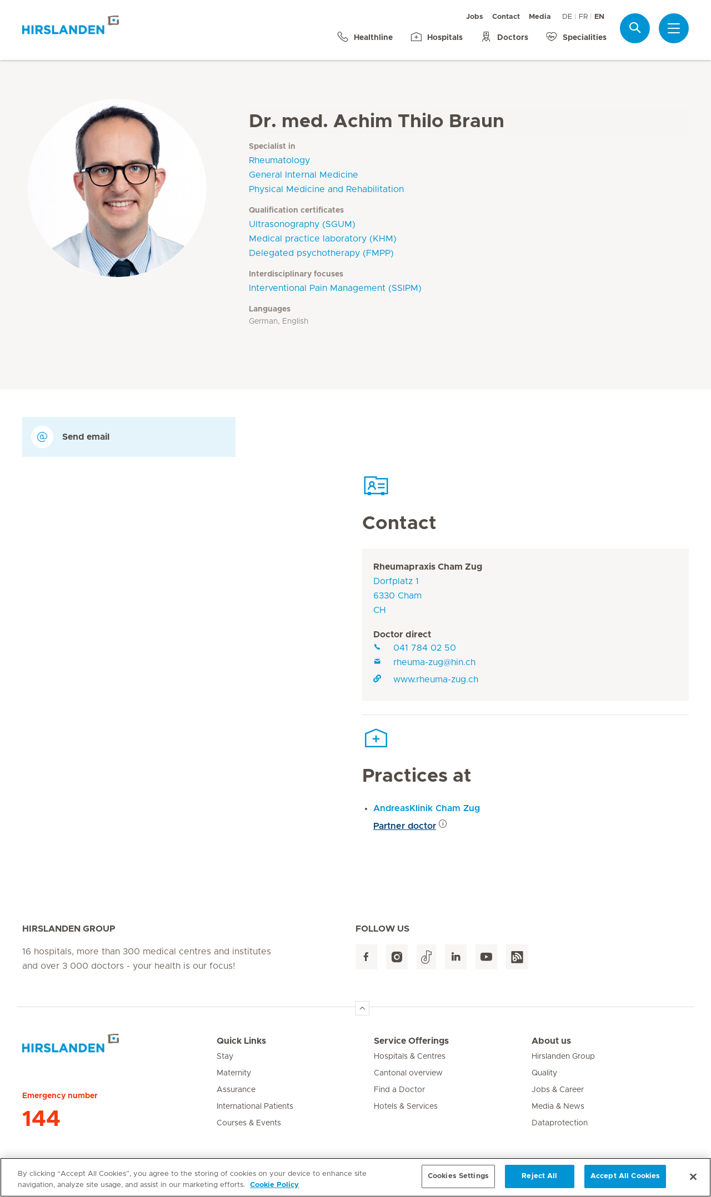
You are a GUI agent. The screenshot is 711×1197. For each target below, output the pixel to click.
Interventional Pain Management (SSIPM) (335, 288)
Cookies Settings (458, 1181)
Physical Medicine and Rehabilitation (326, 189)
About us (551, 1041)
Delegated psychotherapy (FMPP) (321, 253)
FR (583, 17)
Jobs (474, 17)
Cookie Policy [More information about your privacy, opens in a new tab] (274, 1189)
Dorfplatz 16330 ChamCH (397, 596)
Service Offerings (411, 1041)
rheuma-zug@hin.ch (424, 662)
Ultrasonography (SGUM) (302, 224)
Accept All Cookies (625, 1181)
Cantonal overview (408, 1073)
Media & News (558, 1106)
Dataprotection (560, 1123)
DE (567, 17)
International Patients (255, 1106)
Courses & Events (249, 1123)
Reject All (539, 1181)
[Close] (693, 1181)
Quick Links (241, 1041)
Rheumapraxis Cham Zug (427, 566)
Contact (506, 17)
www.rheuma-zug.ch (425, 679)
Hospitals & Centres (409, 1056)
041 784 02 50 (414, 647)
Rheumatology (279, 160)
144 (41, 1119)
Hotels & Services (406, 1106)
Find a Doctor (399, 1090)
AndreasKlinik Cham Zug (426, 808)
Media (540, 17)
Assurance (236, 1090)
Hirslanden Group (563, 1056)
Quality (544, 1073)
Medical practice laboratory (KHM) (323, 238)
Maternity (234, 1073)
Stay (225, 1056)
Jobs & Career (558, 1090)
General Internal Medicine (303, 174)
